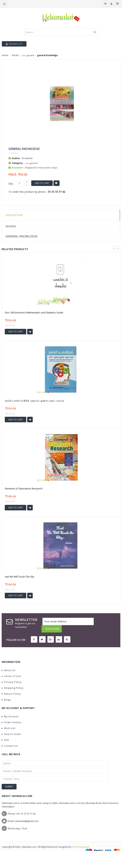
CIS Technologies (80, 839)
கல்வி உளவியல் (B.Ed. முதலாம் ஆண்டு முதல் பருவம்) (34, 400)
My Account (10, 709)
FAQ (5, 732)
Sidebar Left (14, 43)
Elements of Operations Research (23, 488)
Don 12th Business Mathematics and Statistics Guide (34, 312)
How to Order (11, 726)
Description (14, 215)
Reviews (11, 226)
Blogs (6, 692)
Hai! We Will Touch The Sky (19, 576)
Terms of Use (11, 668)
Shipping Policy (13, 680)
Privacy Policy (12, 674)
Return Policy (11, 686)
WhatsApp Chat (17, 821)
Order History (11, 715)
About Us (9, 663)
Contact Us (10, 738)
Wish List (8, 720)
